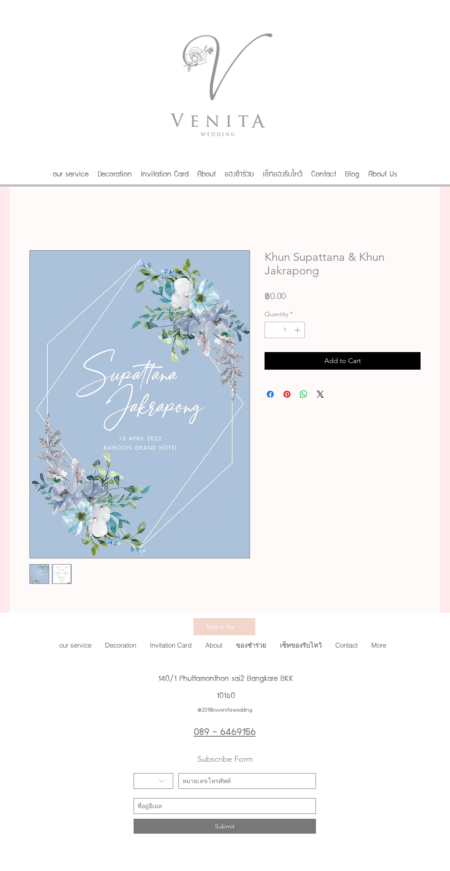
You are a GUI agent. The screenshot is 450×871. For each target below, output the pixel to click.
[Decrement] (271, 330)
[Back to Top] (224, 626)
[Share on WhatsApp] (303, 394)
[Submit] (225, 826)
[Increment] (298, 330)
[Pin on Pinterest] (287, 394)
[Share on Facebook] (270, 394)
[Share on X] (320, 394)
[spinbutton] (285, 330)
